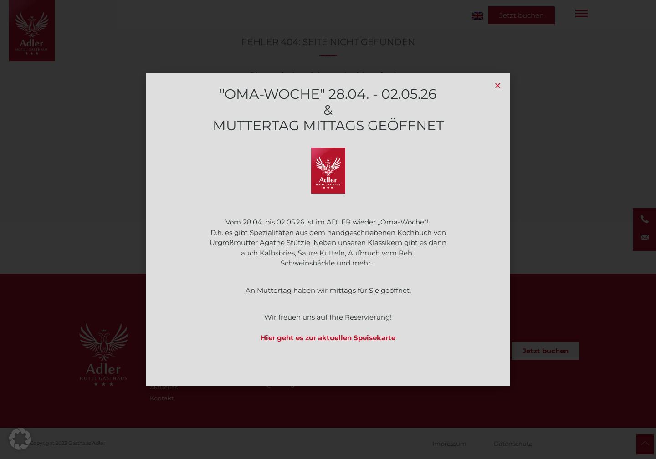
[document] (328, 229)
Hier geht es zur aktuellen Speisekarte (328, 337)
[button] (20, 439)
